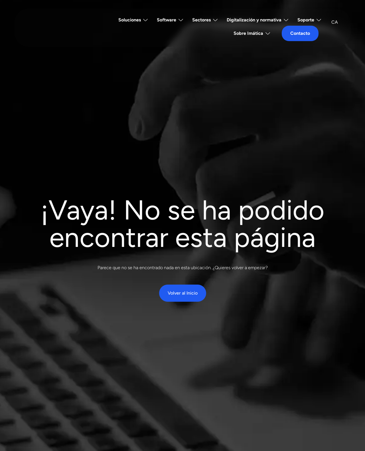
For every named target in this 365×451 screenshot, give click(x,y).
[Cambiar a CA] (335, 22)
